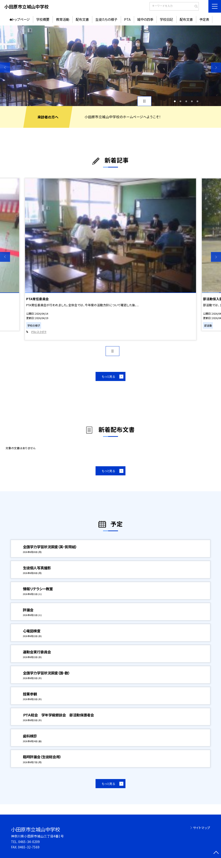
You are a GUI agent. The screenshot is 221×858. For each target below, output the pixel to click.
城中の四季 (145, 19)
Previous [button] (5, 68)
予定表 (204, 19)
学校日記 (166, 19)
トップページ (21, 19)
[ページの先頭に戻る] (216, 853)
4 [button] (192, 101)
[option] (110, 65)
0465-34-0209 (29, 841)
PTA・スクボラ (38, 332)
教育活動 (62, 19)
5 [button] (197, 101)
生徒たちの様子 (106, 19)
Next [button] (216, 68)
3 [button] (186, 101)
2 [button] (181, 101)
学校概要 (42, 19)
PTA (127, 19)
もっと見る (108, 376)
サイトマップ (201, 827)
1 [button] (175, 101)
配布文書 (82, 19)
